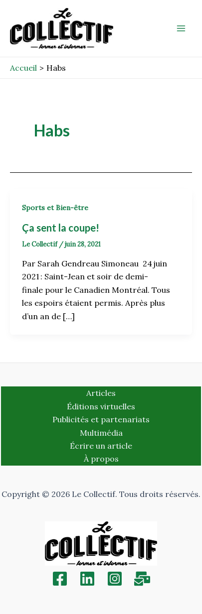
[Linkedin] (87, 579)
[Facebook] (60, 579)
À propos (101, 459)
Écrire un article (101, 446)
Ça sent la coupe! (60, 228)
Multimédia (101, 433)
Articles (101, 393)
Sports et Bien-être (55, 207)
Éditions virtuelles (101, 406)
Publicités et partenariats (101, 419)
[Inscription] (142, 579)
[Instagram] (115, 579)
